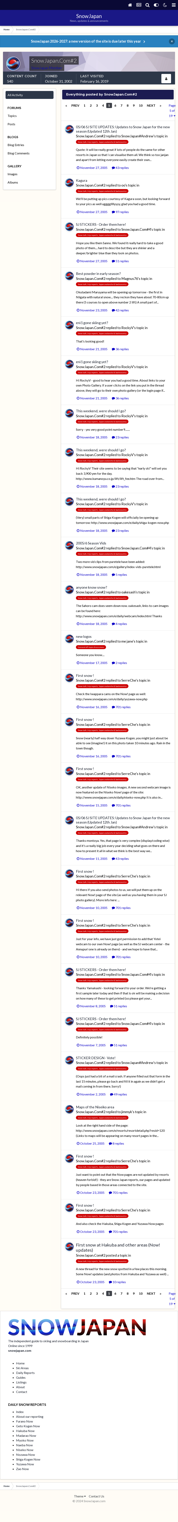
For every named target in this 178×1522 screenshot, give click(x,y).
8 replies (116, 1143)
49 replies (118, 1094)
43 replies (120, 167)
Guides (21, 1377)
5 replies (119, 574)
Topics (12, 116)
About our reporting (29, 1416)
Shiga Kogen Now (28, 1459)
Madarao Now (26, 1435)
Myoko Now (24, 1440)
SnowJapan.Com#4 (136, 229)
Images (12, 174)
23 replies (120, 437)
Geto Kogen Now (28, 1426)
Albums (13, 182)
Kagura (81, 180)
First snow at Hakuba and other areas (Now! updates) (118, 1247)
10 (141, 105)
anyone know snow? (91, 587)
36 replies (120, 349)
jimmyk (126, 1112)
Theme (80, 1496)
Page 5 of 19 (172, 110)
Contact (21, 1392)
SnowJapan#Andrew (137, 136)
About (20, 1387)
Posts (11, 124)
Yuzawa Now (25, 1464)
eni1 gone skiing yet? (92, 322)
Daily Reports (25, 1373)
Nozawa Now (25, 1454)
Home (20, 1363)
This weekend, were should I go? (101, 411)
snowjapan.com (19, 1350)
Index (20, 1412)
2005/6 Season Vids (91, 543)
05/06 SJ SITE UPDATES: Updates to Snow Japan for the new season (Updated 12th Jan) (123, 129)
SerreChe (128, 680)
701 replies (121, 707)
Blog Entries (16, 145)
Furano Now (24, 1421)
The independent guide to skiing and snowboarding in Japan (48, 1341)
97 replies (120, 212)
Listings (21, 1382)
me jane (127, 641)
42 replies (120, 310)
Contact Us (96, 1496)
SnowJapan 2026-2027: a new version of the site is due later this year (86, 41)
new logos (84, 636)
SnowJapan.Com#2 (90, 136)
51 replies (120, 261)
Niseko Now (24, 1450)
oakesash (128, 592)
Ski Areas (22, 1368)
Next (151, 105)
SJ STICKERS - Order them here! (101, 224)
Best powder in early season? (98, 273)
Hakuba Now (25, 1431)
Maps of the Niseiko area (95, 1107)
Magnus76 (129, 278)
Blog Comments (19, 153)
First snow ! (85, 675)
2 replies (119, 663)
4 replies (119, 624)
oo (123, 185)
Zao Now (22, 1469)
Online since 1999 (20, 1346)
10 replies (117, 1282)
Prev (75, 105)
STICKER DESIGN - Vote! (96, 1058)
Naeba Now (24, 1445)
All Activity (15, 95)
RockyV (127, 327)
